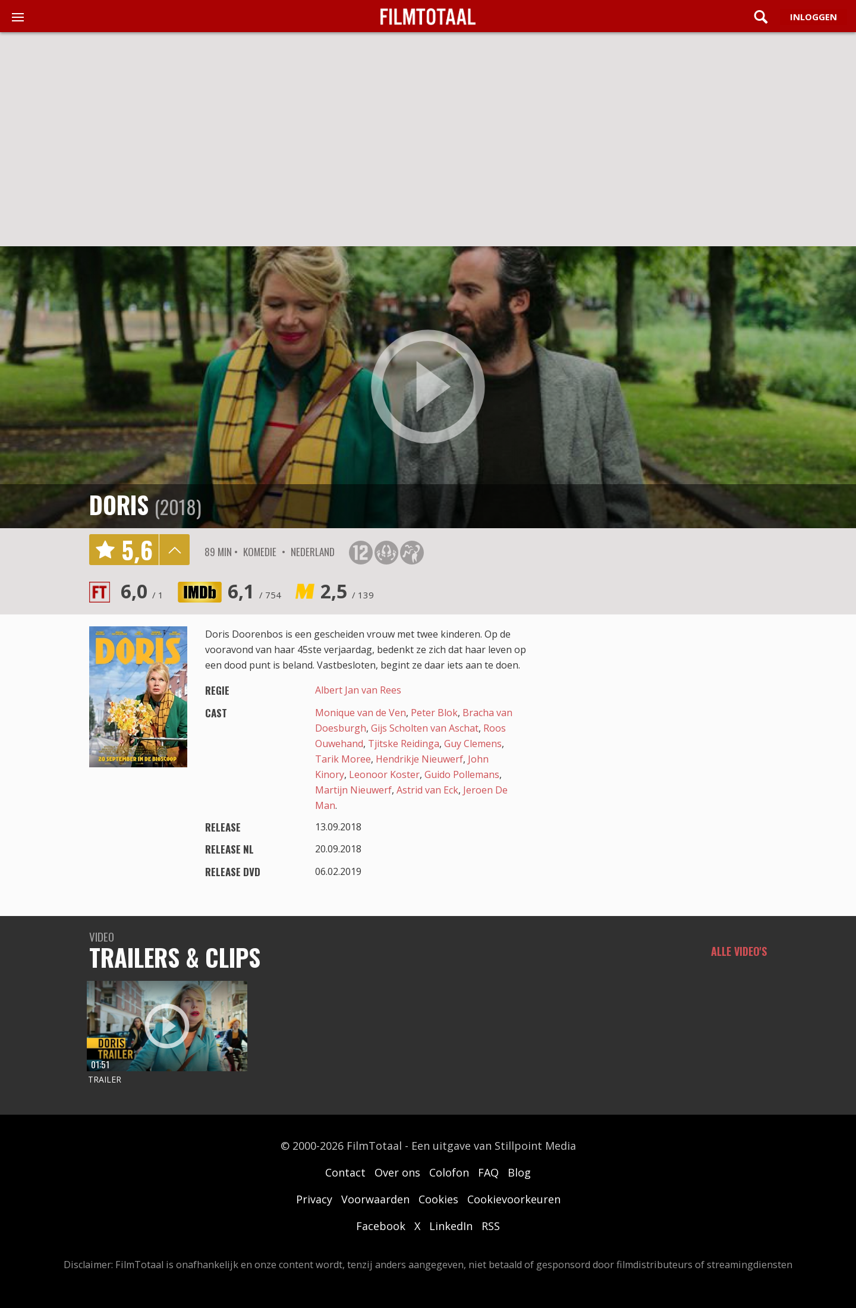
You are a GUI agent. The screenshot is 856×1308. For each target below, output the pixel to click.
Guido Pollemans (461, 774)
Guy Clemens (473, 743)
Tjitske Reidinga (403, 743)
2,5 (347, 591)
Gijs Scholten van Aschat (425, 728)
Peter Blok (434, 712)
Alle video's (739, 951)
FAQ (488, 1172)
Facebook (380, 1226)
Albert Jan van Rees (358, 690)
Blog (519, 1172)
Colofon (449, 1172)
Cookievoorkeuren (514, 1199)
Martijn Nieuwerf (353, 789)
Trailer (104, 1079)
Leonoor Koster (384, 774)
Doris (119, 504)
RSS (491, 1226)
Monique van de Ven (360, 712)
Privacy (314, 1199)
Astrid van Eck (427, 789)
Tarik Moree (343, 759)
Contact (345, 1172)
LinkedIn (451, 1226)
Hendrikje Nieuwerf (419, 759)
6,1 (254, 591)
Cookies (438, 1199)
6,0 (142, 591)
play (428, 387)
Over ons (397, 1172)
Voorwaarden (375, 1199)
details (174, 549)
